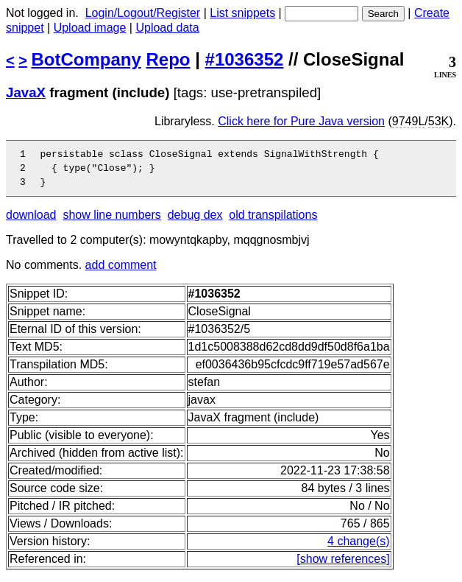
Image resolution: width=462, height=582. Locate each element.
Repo (168, 59)
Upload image (90, 27)
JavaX (26, 92)
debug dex (195, 221)
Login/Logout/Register (143, 13)
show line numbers (111, 221)
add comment (121, 271)
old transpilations (273, 221)
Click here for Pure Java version (301, 121)
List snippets (242, 13)
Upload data (167, 27)
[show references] (342, 565)
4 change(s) (358, 547)
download (31, 221)
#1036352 (244, 59)
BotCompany (86, 59)
